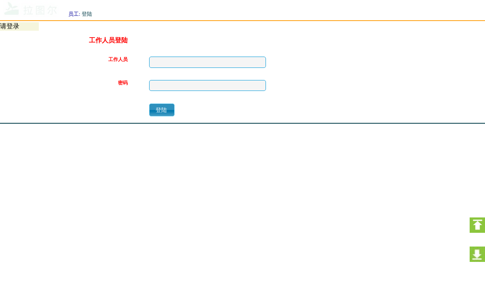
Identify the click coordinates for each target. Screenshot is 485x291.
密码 (123, 83)
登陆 (87, 14)
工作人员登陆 (108, 40)
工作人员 (118, 59)
